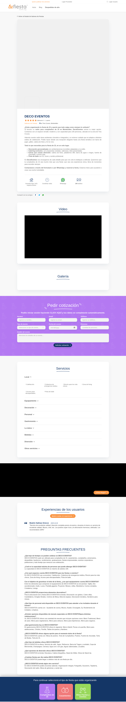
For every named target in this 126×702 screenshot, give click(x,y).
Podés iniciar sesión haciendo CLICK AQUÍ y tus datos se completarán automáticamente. (63, 313)
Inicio (34, 7)
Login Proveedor (67, 2)
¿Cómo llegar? (100, 492)
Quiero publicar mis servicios (41, 2)
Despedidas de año (52, 7)
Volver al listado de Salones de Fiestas (31, 16)
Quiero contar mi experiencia (62, 516)
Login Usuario (113, 2)
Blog (40, 7)
